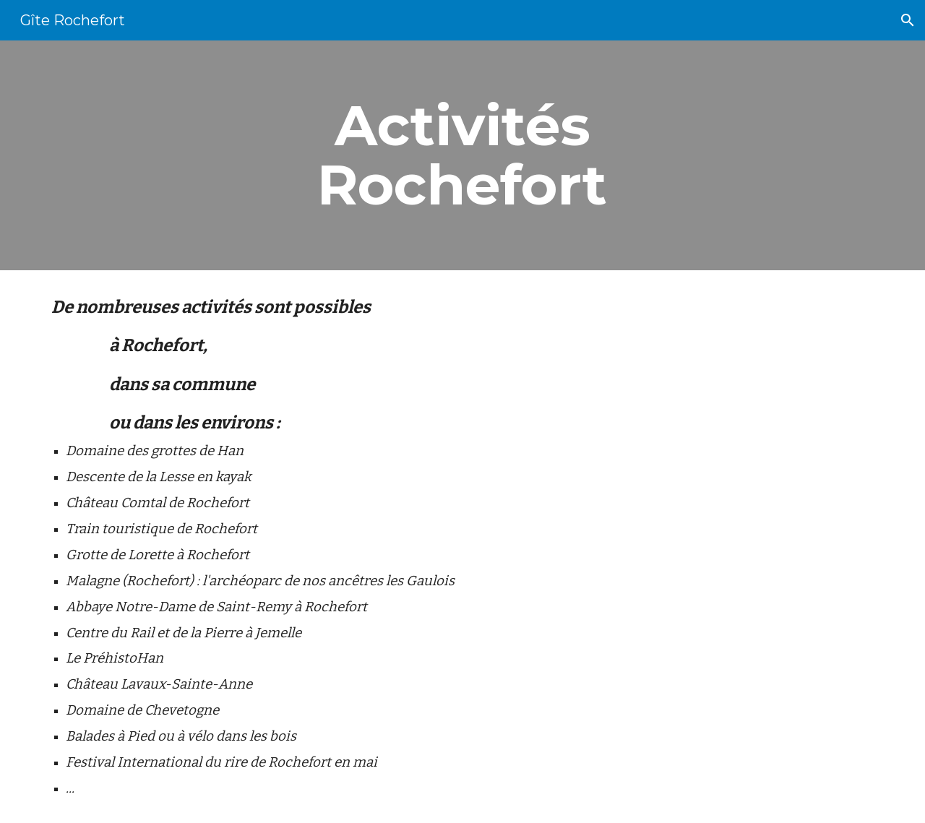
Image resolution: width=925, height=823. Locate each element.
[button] (907, 20)
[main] (462, 155)
